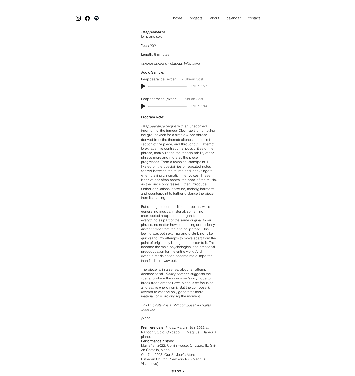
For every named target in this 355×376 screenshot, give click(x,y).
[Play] (143, 86)
